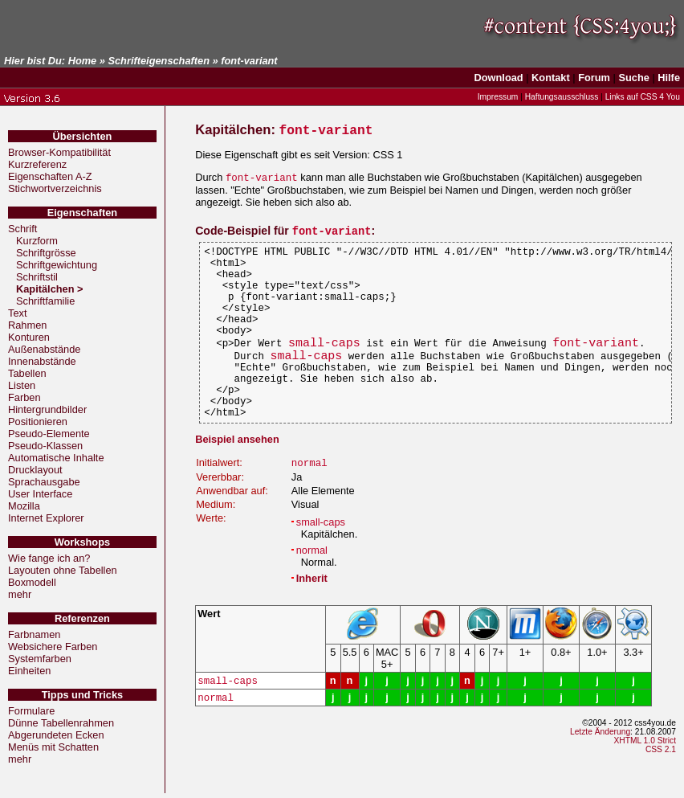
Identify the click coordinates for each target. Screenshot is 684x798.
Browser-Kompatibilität (59, 152)
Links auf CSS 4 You (642, 96)
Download (498, 78)
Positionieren (37, 421)
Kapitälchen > (51, 289)
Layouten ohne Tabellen (62, 570)
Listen (21, 385)
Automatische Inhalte (56, 458)
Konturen (29, 337)
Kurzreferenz (37, 164)
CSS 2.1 (660, 793)
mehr (19, 594)
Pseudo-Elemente (49, 434)
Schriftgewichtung (56, 265)
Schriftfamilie (45, 301)
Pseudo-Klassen (45, 446)
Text (17, 313)
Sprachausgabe (44, 482)
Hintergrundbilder (47, 409)
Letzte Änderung (600, 775)
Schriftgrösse (46, 253)
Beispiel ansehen (237, 481)
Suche (633, 78)
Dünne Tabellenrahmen (61, 723)
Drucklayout (35, 470)
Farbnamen (34, 634)
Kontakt (550, 78)
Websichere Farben (52, 646)
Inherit (312, 621)
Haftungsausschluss (562, 96)
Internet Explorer (46, 518)
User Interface (40, 494)
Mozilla (24, 506)
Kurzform (37, 241)
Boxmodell (32, 582)
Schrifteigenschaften (159, 61)
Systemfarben (39, 659)
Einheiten (29, 671)
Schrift (22, 229)
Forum (594, 78)
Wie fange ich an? (49, 558)
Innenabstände (42, 361)
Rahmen (27, 325)
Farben (24, 397)
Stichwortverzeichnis (55, 188)
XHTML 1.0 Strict (644, 784)
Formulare (31, 711)
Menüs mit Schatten (53, 747)
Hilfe (669, 78)
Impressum (498, 96)
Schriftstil (37, 277)
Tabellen (27, 373)
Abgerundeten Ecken (56, 735)
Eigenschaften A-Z (50, 176)
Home (82, 61)
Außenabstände (44, 349)
